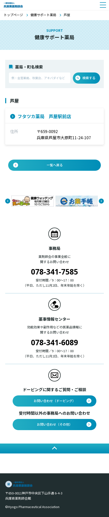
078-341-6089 (54, 342)
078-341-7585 (54, 272)
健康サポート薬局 (43, 14)
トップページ (13, 14)
